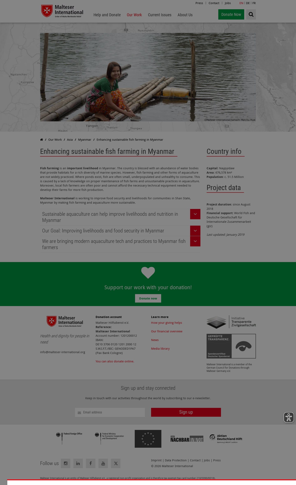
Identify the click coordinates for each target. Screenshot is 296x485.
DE (248, 3)
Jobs (228, 3)
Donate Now (231, 14)
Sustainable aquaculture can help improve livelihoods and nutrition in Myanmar (110, 217)
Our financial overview (166, 331)
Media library (160, 348)
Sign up (186, 412)
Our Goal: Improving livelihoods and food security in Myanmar (103, 231)
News (155, 340)
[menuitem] (107, 15)
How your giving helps (166, 322)
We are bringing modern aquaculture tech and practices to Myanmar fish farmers (114, 244)
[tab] (120, 217)
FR (254, 3)
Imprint (156, 460)
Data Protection (176, 460)
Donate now (148, 298)
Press (199, 3)
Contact (214, 3)
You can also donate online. (115, 361)
